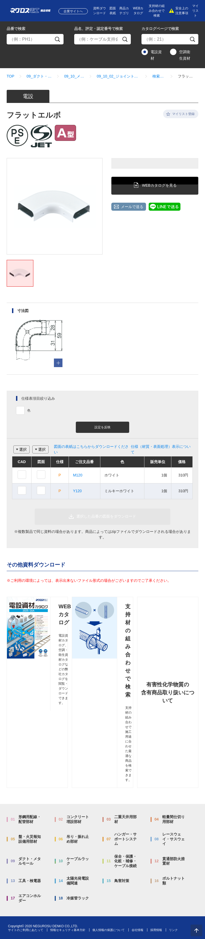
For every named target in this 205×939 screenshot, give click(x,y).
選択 (23, 449)
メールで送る (132, 207)
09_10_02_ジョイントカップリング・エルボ (118, 76)
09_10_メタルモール (74, 76)
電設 (28, 96)
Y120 (77, 491)
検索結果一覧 (158, 76)
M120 (77, 475)
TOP (10, 76)
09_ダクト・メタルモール (39, 76)
